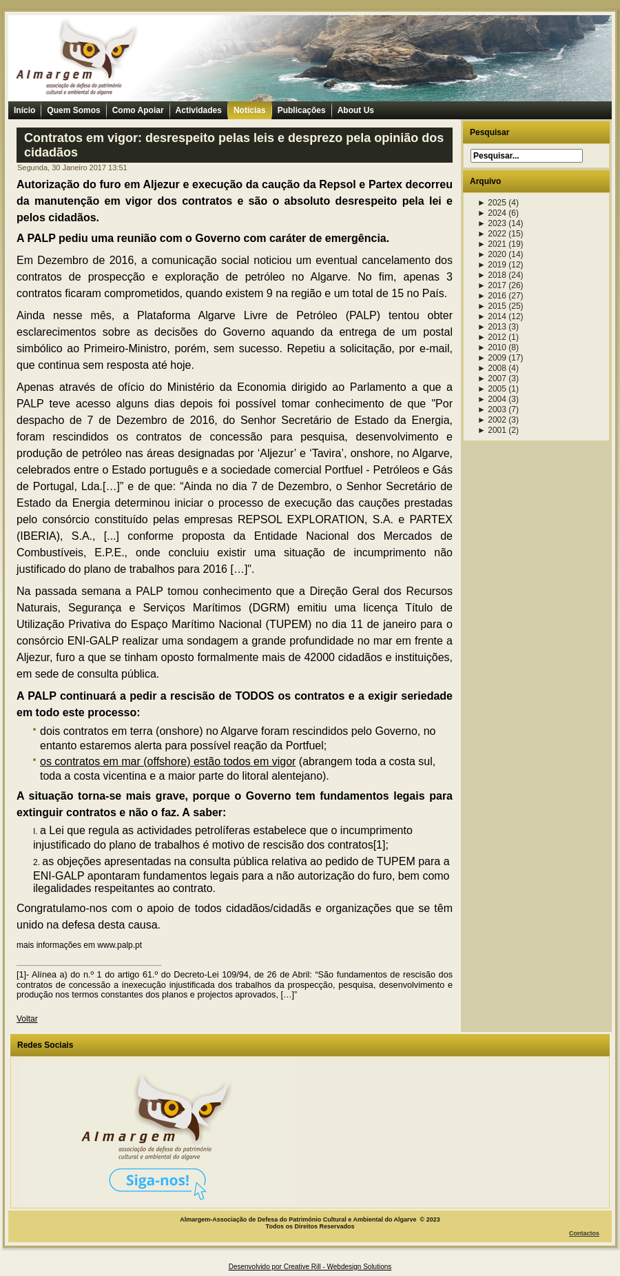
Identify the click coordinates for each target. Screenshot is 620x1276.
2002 (491, 420)
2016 (491, 296)
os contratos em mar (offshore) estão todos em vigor (168, 761)
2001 (491, 430)
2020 (491, 254)
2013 (491, 327)
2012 (491, 337)
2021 (491, 244)
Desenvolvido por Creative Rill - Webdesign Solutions (310, 1266)
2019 (491, 265)
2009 (491, 358)
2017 (491, 285)
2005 (491, 389)
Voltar (27, 1019)
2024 (491, 213)
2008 (491, 368)
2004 (491, 399)
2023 (491, 223)
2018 (491, 275)
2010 (491, 347)
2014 (491, 316)
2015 (491, 306)
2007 (491, 378)
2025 (491, 202)
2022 (491, 234)
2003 (491, 409)
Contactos (584, 1233)
